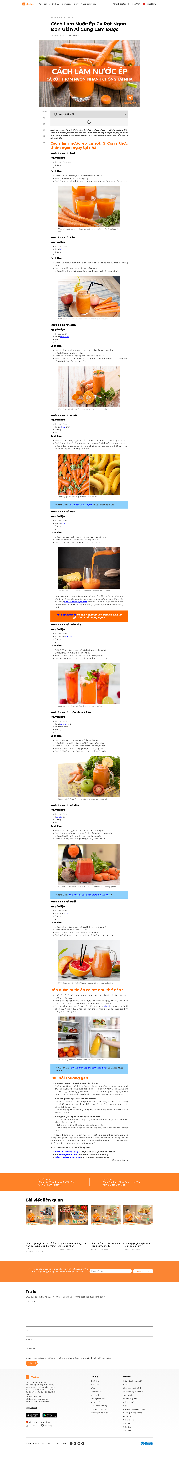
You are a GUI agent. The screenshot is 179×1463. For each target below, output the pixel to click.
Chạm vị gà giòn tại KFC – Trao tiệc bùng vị (136, 1244)
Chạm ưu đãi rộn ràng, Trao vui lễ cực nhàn (72, 1244)
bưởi (66, 913)
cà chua (63, 724)
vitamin (107, 1006)
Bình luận (30, 1301)
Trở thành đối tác (118, 4)
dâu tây (68, 636)
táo (61, 249)
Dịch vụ (55, 4)
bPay (76, 4)
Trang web (31, 1349)
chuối (62, 427)
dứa (63, 523)
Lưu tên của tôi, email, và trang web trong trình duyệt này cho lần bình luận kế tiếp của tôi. (69, 1358)
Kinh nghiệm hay (88, 4)
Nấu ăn (71, 17)
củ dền (59, 817)
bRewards (66, 4)
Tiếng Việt (135, 4)
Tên (28, 1331)
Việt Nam (151, 4)
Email (29, 1340)
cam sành (64, 337)
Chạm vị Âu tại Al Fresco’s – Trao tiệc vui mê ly (105, 1244)
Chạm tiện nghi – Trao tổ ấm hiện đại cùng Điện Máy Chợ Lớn (41, 1246)
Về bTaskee (44, 4)
